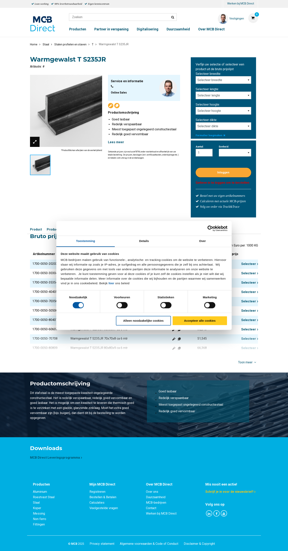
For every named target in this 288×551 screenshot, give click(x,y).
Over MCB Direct (211, 29)
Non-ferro (39, 519)
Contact (151, 508)
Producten (77, 29)
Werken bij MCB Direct (240, 3)
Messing (39, 513)
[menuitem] (223, 4)
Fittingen (39, 524)
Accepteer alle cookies (200, 320)
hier (111, 283)
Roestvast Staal (44, 497)
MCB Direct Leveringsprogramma (55, 457)
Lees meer (116, 142)
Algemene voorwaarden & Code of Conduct (149, 544)
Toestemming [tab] (85, 241)
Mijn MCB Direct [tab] (102, 484)
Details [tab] (144, 241)
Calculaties (96, 502)
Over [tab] (202, 241)
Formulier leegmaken (210, 135)
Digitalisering (147, 29)
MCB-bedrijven (156, 502)
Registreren (97, 492)
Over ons (152, 492)
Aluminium (40, 492)
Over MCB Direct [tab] (159, 484)
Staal (36, 502)
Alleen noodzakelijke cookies (143, 320)
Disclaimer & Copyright (199, 544)
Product (36, 229)
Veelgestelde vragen (103, 508)
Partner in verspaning (111, 29)
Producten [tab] (41, 484)
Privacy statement (102, 544)
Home (33, 44)
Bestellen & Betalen (102, 497)
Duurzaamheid (178, 29)
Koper (37, 508)
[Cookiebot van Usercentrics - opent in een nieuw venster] (210, 228)
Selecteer (248, 264)
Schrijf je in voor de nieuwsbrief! (229, 492)
